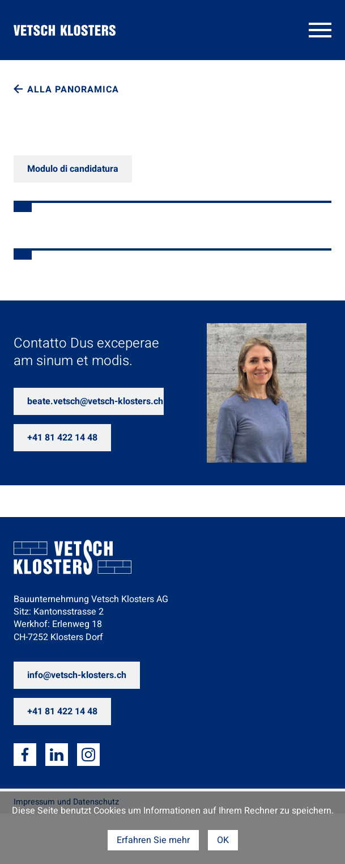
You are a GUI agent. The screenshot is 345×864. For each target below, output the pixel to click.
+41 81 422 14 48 (62, 437)
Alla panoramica (73, 89)
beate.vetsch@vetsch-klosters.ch (95, 401)
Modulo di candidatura (72, 169)
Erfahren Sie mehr (153, 840)
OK (223, 840)
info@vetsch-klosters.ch (76, 675)
